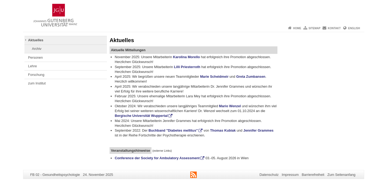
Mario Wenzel (230, 106)
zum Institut (37, 83)
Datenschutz (269, 175)
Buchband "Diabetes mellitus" (173, 130)
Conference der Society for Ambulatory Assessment (157, 158)
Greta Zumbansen (250, 77)
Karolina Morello (186, 57)
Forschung (36, 75)
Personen (35, 57)
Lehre (32, 66)
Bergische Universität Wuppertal (141, 116)
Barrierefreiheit (313, 175)
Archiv (37, 49)
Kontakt (334, 28)
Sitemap (314, 28)
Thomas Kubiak (223, 130)
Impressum (290, 175)
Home (297, 28)
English (354, 28)
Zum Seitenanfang (341, 175)
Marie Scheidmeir (214, 77)
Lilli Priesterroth (187, 67)
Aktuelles (36, 40)
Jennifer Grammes (258, 130)
